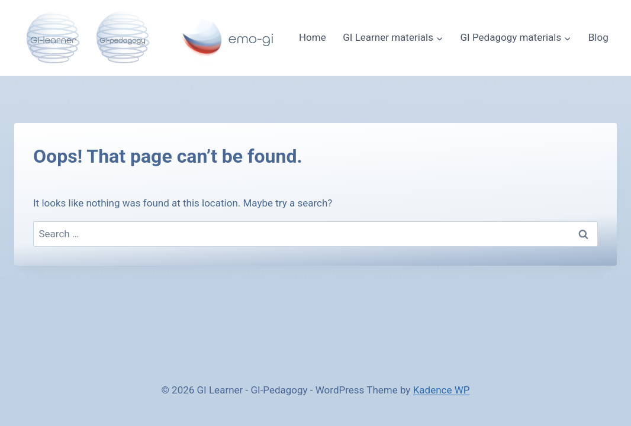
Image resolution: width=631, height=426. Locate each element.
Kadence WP (441, 390)
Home (312, 37)
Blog (598, 37)
